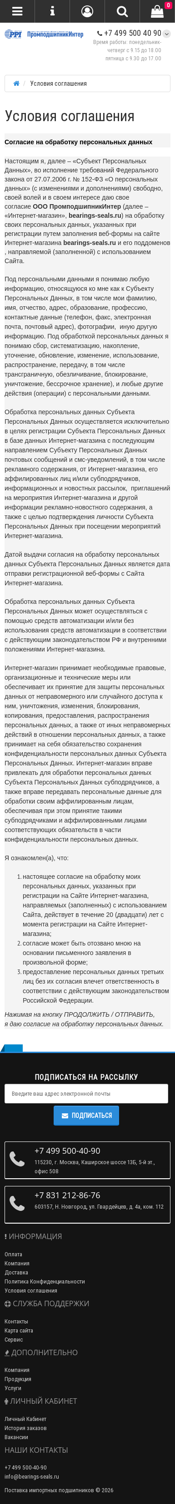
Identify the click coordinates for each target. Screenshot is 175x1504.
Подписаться (86, 1116)
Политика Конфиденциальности (45, 1281)
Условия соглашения (31, 1290)
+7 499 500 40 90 (129, 33)
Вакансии (16, 1437)
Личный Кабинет (25, 1419)
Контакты (16, 1321)
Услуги (13, 1388)
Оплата (13, 1254)
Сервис (14, 1339)
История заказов (26, 1428)
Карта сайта (19, 1330)
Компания (17, 1263)
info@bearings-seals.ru (32, 1476)
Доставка (16, 1272)
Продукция (18, 1379)
